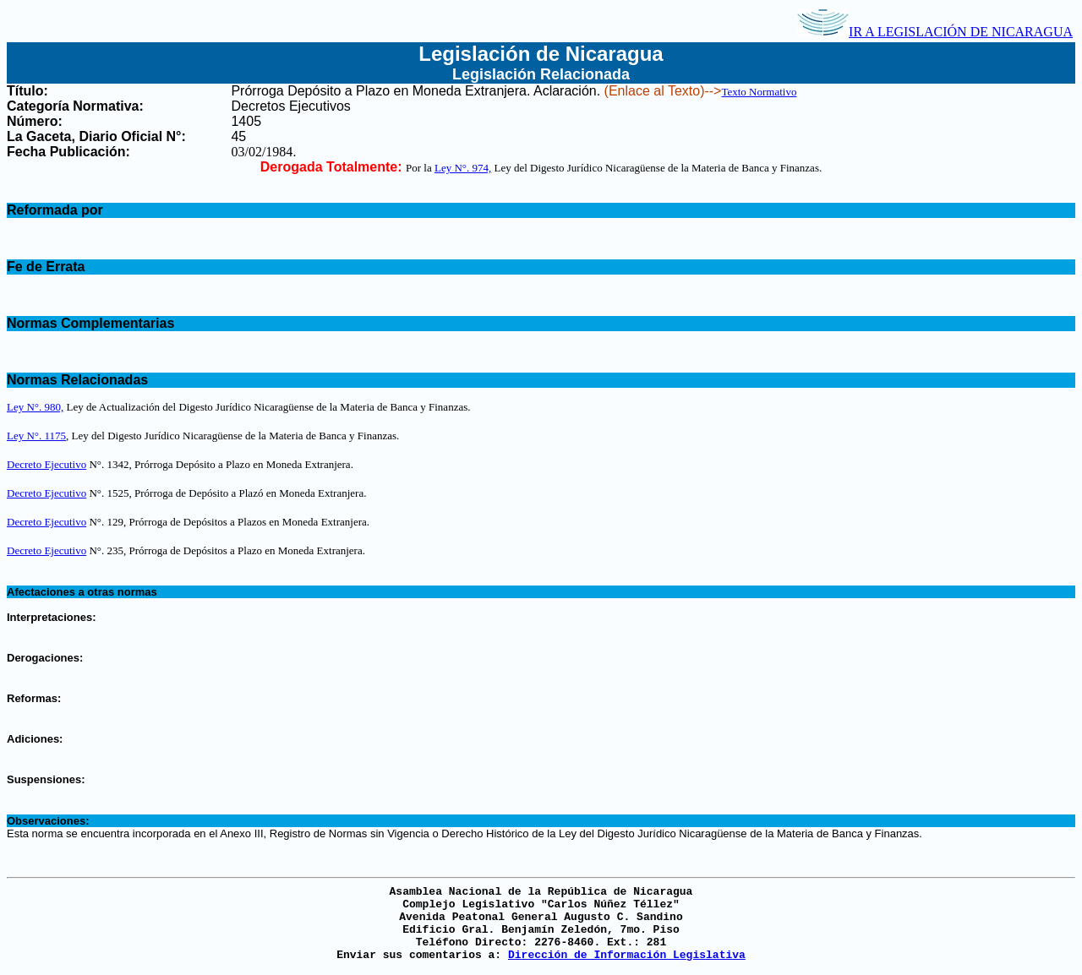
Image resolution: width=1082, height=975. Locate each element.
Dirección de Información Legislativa (627, 955)
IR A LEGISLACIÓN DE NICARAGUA (935, 32)
